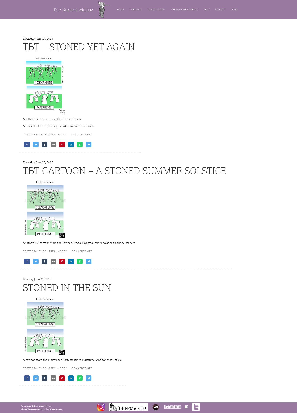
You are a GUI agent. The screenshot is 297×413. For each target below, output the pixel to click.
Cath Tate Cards (83, 126)
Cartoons (136, 9)
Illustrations (156, 9)
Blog (234, 9)
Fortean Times (71, 119)
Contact (220, 9)
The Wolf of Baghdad (184, 9)
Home (120, 9)
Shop (207, 9)
